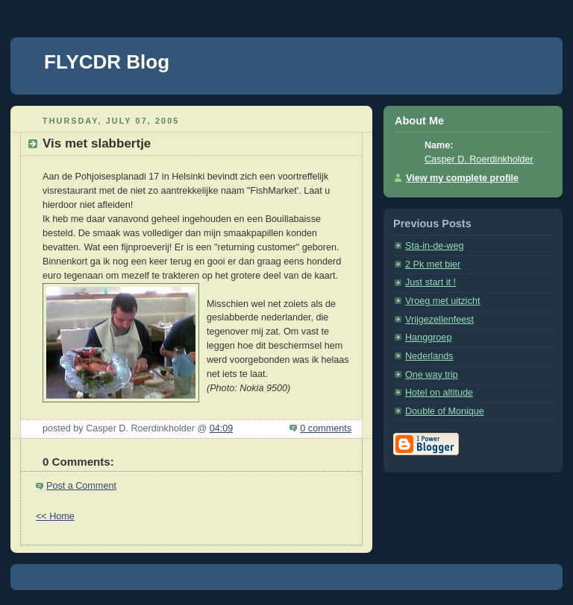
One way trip (431, 375)
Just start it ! (430, 282)
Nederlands (429, 356)
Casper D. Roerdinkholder (479, 159)
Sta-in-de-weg (434, 246)
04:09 (222, 428)
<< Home (55, 516)
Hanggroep (428, 337)
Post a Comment (81, 486)
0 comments (325, 428)
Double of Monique (444, 411)
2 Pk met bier (432, 264)
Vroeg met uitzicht (442, 301)
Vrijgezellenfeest (439, 319)
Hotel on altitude (439, 392)
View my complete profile (462, 178)
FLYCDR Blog (106, 62)
